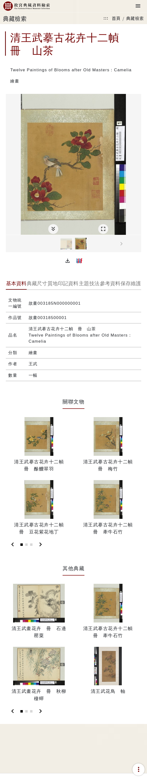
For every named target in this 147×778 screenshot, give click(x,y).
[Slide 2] (26, 544)
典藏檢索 (135, 18)
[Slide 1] (21, 544)
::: (105, 18)
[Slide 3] (31, 544)
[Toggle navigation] (138, 6)
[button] (68, 260)
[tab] (16, 284)
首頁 (116, 18)
